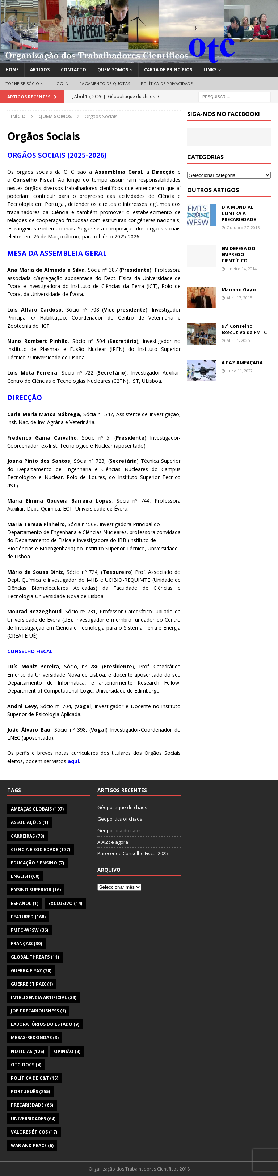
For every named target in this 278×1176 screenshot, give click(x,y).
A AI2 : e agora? (113, 842)
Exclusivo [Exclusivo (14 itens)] (65, 903)
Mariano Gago (239, 289)
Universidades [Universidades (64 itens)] (33, 1119)
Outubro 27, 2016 (243, 227)
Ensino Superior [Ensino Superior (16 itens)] (36, 890)
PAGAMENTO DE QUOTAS (104, 83)
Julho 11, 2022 (240, 370)
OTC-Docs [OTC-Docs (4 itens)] (26, 1065)
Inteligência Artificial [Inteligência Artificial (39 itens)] (43, 997)
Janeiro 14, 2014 (242, 268)
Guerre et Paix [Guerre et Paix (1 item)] (32, 984)
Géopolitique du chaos (122, 807)
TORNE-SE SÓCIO (22, 83)
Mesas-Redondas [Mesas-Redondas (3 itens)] (35, 1038)
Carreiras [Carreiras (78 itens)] (27, 836)
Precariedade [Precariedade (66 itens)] (32, 1105)
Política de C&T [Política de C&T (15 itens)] (34, 1078)
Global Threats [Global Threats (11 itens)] (35, 957)
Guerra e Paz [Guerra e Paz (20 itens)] (31, 971)
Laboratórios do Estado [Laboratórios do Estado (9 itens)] (45, 1024)
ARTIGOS (40, 70)
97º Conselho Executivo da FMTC (244, 329)
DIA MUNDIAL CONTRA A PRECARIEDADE (239, 213)
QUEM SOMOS (112, 70)
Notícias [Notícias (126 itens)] (27, 1051)
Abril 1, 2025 (238, 340)
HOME (12, 70)
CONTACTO (73, 70)
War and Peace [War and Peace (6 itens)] (32, 1145)
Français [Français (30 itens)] (26, 943)
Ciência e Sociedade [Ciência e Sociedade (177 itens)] (40, 849)
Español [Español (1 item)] (24, 903)
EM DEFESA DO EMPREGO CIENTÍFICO (239, 254)
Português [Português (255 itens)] (30, 1091)
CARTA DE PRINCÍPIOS (168, 70)
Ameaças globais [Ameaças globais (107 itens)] (37, 809)
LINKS (209, 70)
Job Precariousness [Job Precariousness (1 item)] (38, 1011)
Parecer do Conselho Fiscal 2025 (132, 853)
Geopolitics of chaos (119, 819)
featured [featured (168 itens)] (28, 917)
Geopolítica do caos (119, 830)
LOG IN (61, 83)
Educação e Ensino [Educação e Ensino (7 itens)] (37, 863)
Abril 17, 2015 (239, 297)
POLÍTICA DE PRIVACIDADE (167, 83)
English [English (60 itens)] (25, 876)
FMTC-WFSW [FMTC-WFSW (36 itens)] (29, 930)
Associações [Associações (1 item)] (29, 822)
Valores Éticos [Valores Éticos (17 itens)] (34, 1132)
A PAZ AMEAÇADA (242, 362)
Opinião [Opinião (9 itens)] (67, 1051)
